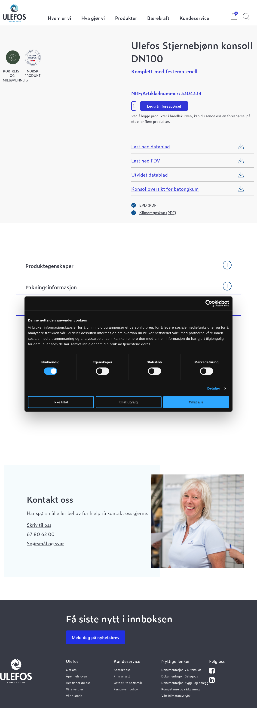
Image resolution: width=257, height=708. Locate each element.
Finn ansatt (122, 676)
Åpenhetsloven (76, 676)
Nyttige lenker (175, 661)
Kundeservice (194, 18)
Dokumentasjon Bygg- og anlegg (184, 682)
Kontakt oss (122, 669)
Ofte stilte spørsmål (128, 682)
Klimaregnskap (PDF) (157, 212)
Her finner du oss (78, 682)
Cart (230, 15)
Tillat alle (196, 402)
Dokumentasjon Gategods (179, 676)
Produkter (126, 18)
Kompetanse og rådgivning (180, 689)
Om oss (71, 669)
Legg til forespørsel (164, 106)
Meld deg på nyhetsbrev (95, 637)
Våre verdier (74, 689)
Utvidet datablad (149, 174)
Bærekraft (158, 18)
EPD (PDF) (148, 205)
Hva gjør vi (93, 18)
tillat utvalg (128, 402)
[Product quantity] (133, 106)
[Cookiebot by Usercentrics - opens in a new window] (209, 303)
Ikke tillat (60, 402)
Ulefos (72, 661)
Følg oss (217, 661)
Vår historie (74, 695)
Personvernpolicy (126, 689)
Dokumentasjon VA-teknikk (181, 669)
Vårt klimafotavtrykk (175, 695)
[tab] (128, 268)
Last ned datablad (150, 146)
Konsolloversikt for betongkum (165, 188)
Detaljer (213, 388)
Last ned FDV (145, 160)
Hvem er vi (59, 18)
